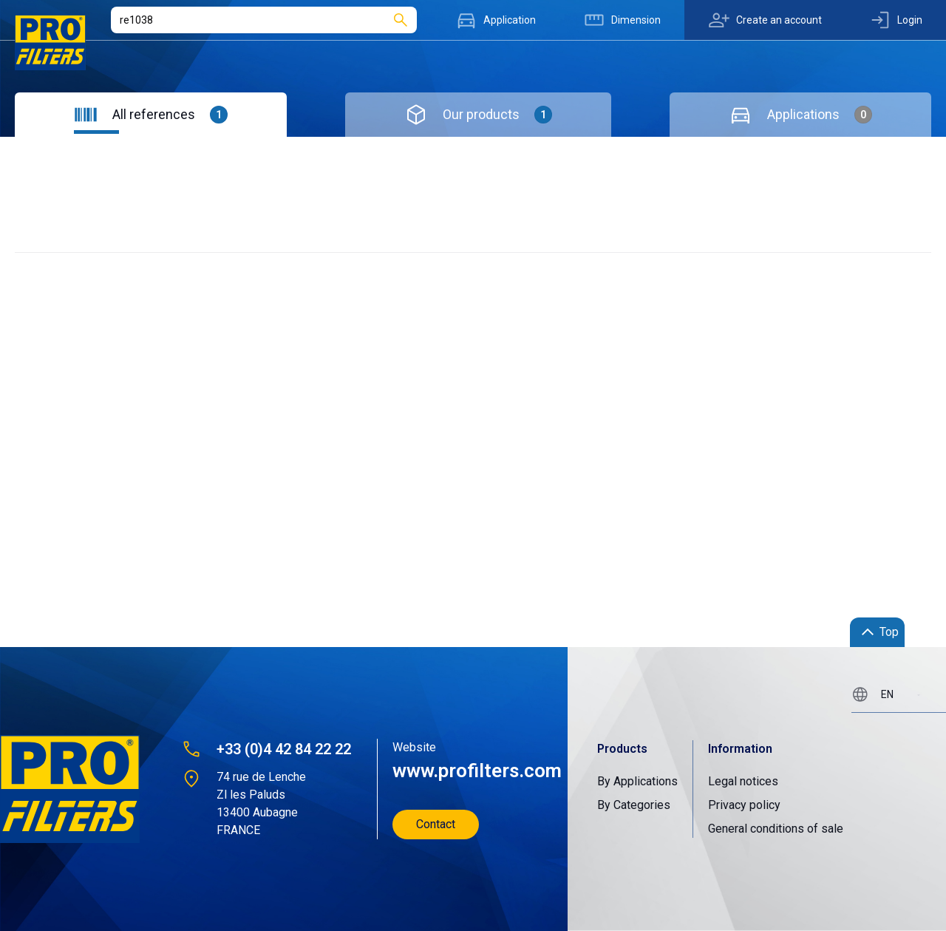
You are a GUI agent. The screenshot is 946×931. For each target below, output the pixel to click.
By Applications (637, 781)
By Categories (633, 805)
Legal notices (743, 781)
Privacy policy (744, 805)
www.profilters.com (475, 770)
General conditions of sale (775, 829)
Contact (435, 824)
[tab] (151, 114)
